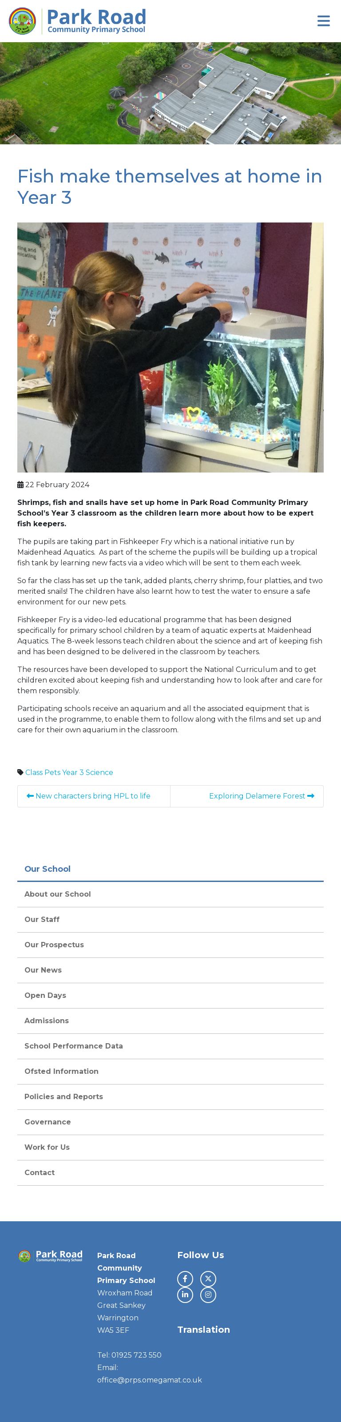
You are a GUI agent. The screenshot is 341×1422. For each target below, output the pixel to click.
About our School (57, 894)
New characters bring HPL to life (89, 796)
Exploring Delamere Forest (261, 796)
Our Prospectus (54, 945)
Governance (47, 1122)
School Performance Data (73, 1046)
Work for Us (47, 1147)
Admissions (46, 1021)
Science (99, 772)
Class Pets (42, 772)
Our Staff (41, 919)
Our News (43, 970)
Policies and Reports (63, 1096)
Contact (39, 1172)
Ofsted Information (61, 1071)
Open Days (45, 995)
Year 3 (73, 772)
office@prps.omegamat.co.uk (149, 1380)
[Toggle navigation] (323, 21)
